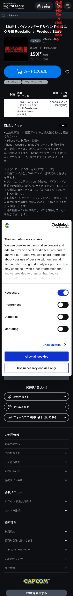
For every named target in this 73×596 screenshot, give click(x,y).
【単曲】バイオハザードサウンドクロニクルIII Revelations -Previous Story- (27, 107)
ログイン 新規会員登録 (18, 501)
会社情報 (10, 567)
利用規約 (10, 531)
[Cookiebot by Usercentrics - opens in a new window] (52, 225)
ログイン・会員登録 (43, 6)
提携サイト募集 (14, 480)
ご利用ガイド (12, 453)
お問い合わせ (12, 471)
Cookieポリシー (14, 558)
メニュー (68, 6)
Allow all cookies (36, 356)
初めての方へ (12, 444)
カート (58, 6)
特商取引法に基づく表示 (19, 540)
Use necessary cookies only (36, 368)
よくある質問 (12, 462)
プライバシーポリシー (17, 549)
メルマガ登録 (12, 510)
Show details (52, 344)
